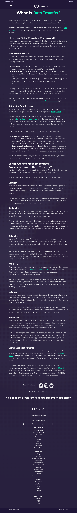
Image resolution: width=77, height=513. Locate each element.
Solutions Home (38, 430)
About (38, 488)
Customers (38, 482)
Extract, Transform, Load (49, 101)
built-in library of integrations (26, 119)
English (38, 499)
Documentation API (38, 465)
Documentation (38, 462)
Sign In (70, 1)
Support (38, 443)
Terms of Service (63, 509)
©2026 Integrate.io (14, 509)
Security (38, 467)
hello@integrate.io (39, 415)
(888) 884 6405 (8, 1)
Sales (38, 441)
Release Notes (38, 448)
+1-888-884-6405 (39, 420)
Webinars (38, 486)
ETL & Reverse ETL (38, 432)
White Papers (38, 484)
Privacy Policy (38, 471)
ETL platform (62, 368)
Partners (38, 490)
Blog (38, 454)
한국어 (39, 503)
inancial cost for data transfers (40, 270)
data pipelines (56, 112)
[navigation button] (11, 6)
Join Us (38, 493)
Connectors (38, 437)
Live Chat (38, 456)
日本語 (39, 501)
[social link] (23, 424)
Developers (38, 446)
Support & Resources (38, 458)
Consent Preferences (38, 476)
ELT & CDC (39, 434)
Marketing (38, 439)
